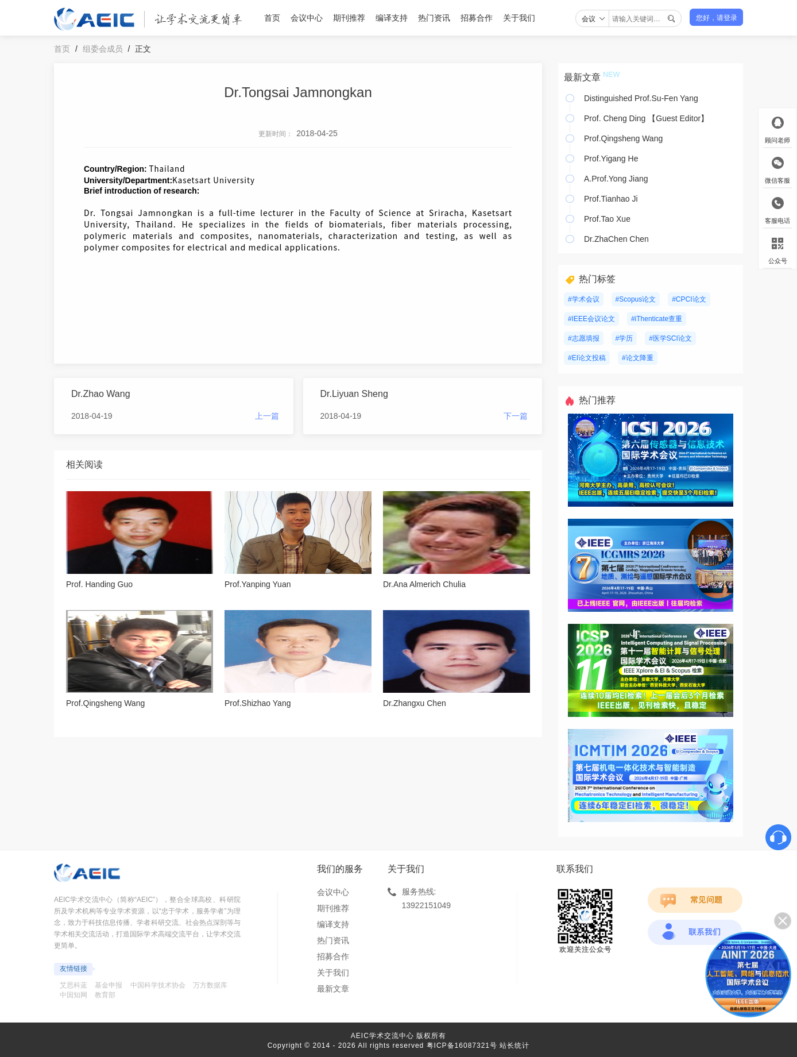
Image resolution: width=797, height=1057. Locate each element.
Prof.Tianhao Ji (611, 199)
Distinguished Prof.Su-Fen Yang (641, 98)
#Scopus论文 (636, 299)
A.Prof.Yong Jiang (616, 178)
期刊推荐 (349, 17)
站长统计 (514, 1045)
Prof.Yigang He (611, 158)
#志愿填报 (583, 338)
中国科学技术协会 (157, 985)
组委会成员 (103, 48)
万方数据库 (210, 985)
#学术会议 (583, 299)
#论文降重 (637, 358)
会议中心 (307, 17)
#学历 (624, 338)
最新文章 (333, 988)
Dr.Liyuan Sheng (354, 394)
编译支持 (392, 17)
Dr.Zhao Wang (100, 394)
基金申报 (108, 985)
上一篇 (267, 416)
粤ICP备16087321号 (462, 1045)
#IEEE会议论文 (591, 319)
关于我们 (519, 17)
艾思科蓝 (73, 985)
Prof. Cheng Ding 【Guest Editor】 (646, 118)
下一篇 (516, 416)
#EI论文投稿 (587, 358)
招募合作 (477, 17)
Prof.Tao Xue (607, 219)
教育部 (105, 995)
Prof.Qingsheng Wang (623, 138)
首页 (272, 17)
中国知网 (73, 995)
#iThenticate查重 (656, 319)
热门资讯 (434, 17)
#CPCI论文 (689, 299)
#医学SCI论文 (670, 338)
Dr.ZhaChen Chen (616, 239)
